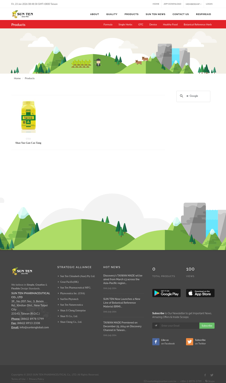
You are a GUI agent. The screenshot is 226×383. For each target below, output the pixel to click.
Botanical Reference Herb (198, 24)
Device (153, 24)
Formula (107, 24)
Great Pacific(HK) (69, 282)
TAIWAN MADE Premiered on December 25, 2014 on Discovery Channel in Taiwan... (122, 326)
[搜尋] (193, 96)
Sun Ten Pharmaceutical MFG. (75, 287)
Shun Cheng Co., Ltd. (71, 322)
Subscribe (207, 318)
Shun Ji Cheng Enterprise (73, 310)
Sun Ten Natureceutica (71, 304)
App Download (172, 4)
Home (156, 4)
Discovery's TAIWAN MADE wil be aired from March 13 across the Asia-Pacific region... (122, 279)
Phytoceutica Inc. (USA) (72, 293)
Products (29, 78)
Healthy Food (170, 24)
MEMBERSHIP (193, 4)
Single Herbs (125, 24)
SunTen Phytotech (69, 299)
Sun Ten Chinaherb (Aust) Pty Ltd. (77, 276)
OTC (140, 24)
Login (209, 4)
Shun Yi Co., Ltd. (69, 316)
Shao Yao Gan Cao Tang (28, 143)
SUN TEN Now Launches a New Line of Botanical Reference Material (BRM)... (121, 303)
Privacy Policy (36, 371)
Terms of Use (18, 371)
